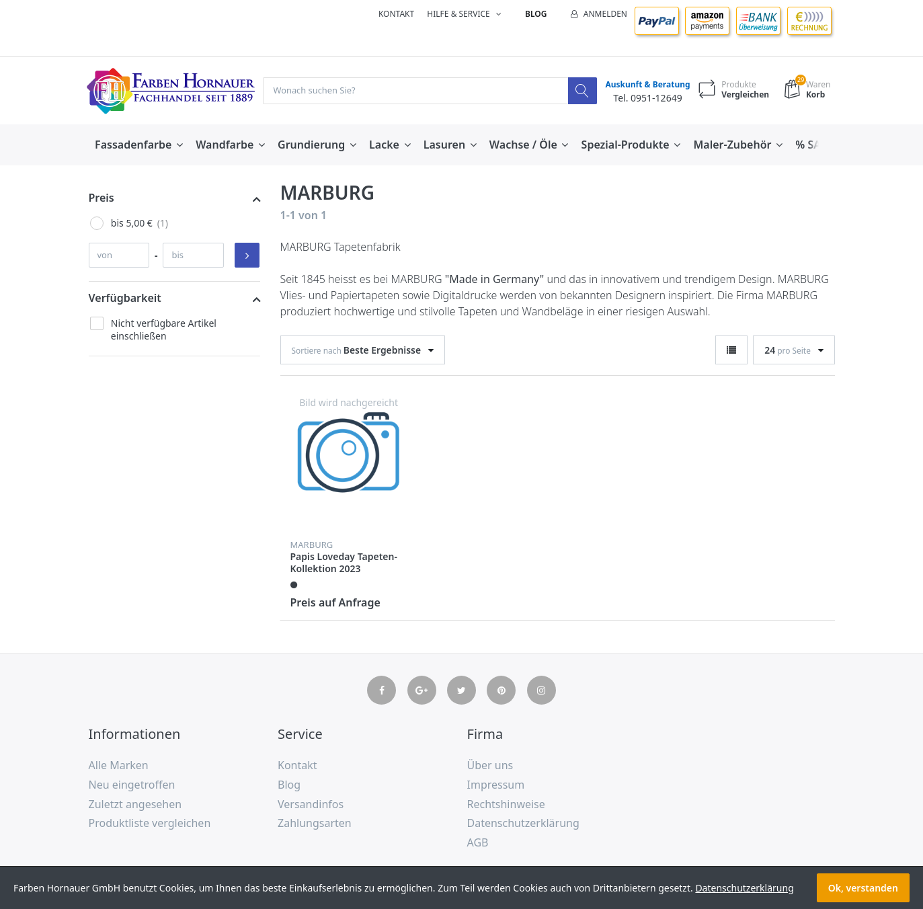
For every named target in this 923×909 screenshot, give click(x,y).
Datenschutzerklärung (523, 823)
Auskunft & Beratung (644, 85)
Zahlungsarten (315, 823)
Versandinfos (311, 804)
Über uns (490, 765)
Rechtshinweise (506, 804)
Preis (101, 198)
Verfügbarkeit (125, 298)
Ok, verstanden (863, 887)
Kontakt (396, 13)
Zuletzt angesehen (135, 804)
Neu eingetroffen (132, 785)
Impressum (496, 785)
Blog (536, 13)
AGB (478, 843)
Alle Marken (119, 765)
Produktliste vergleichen (150, 823)
